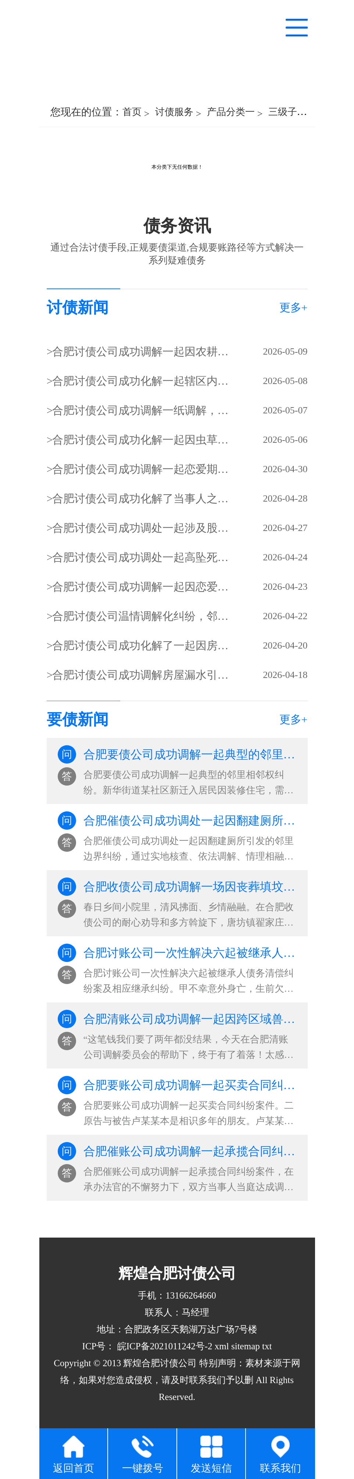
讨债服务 (174, 112)
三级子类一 (292, 112)
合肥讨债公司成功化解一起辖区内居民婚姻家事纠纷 (141, 381)
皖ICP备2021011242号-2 (163, 1346)
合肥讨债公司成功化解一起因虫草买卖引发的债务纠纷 (141, 440)
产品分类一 (231, 112)
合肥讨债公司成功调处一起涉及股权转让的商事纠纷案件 (141, 528)
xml (222, 1346)
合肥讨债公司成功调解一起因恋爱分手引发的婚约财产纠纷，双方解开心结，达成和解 (141, 587)
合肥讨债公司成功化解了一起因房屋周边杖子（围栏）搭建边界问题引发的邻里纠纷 (141, 645)
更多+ (293, 307)
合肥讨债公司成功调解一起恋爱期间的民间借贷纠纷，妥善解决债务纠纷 (141, 469)
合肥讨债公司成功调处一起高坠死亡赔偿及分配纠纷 (141, 557)
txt (267, 1346)
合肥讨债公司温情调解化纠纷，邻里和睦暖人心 (141, 616)
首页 (132, 112)
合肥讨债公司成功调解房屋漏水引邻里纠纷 (141, 675)
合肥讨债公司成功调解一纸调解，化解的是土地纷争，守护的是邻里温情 (141, 410)
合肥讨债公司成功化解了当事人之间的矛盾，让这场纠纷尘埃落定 (141, 498)
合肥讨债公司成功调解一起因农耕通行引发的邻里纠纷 (141, 351)
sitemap (245, 1346)
